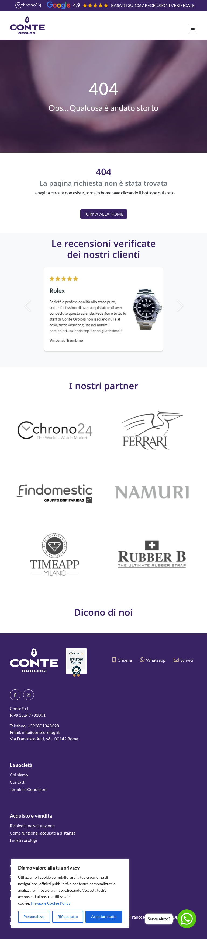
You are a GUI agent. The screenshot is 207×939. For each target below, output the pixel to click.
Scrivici (183, 660)
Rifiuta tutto (68, 916)
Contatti (18, 781)
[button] (189, 306)
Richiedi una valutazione (32, 825)
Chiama (122, 660)
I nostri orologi (23, 840)
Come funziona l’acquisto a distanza (42, 832)
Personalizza (33, 916)
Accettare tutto (104, 916)
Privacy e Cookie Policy (50, 903)
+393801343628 (43, 725)
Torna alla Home (103, 213)
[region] (70, 893)
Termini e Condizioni (28, 789)
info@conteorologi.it (41, 732)
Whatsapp (152, 660)
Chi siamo (19, 774)
